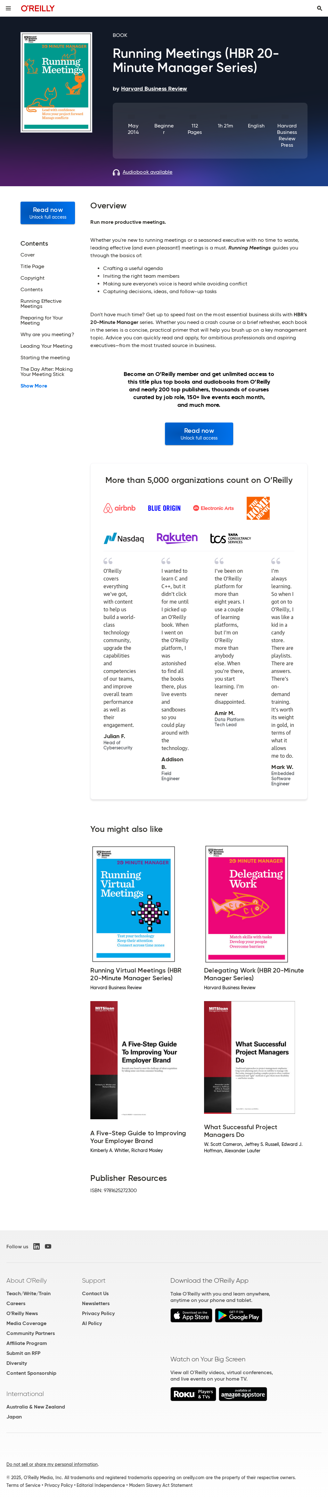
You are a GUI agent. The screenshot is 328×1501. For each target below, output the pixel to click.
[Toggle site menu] (8, 8)
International (25, 1394)
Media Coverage (26, 1323)
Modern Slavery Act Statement (161, 1485)
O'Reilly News (22, 1313)
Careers (15, 1303)
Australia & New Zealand (35, 1406)
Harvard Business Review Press (287, 135)
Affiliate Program (26, 1343)
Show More (33, 385)
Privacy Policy (98, 1313)
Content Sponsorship (31, 1373)
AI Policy (92, 1323)
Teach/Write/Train (28, 1293)
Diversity (16, 1363)
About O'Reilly (26, 1280)
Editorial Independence (101, 1485)
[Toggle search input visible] (319, 8)
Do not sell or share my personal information (52, 1464)
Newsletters (96, 1303)
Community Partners (30, 1333)
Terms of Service (23, 1485)
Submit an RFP (23, 1353)
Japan (14, 1416)
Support (94, 1280)
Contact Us (95, 1293)
